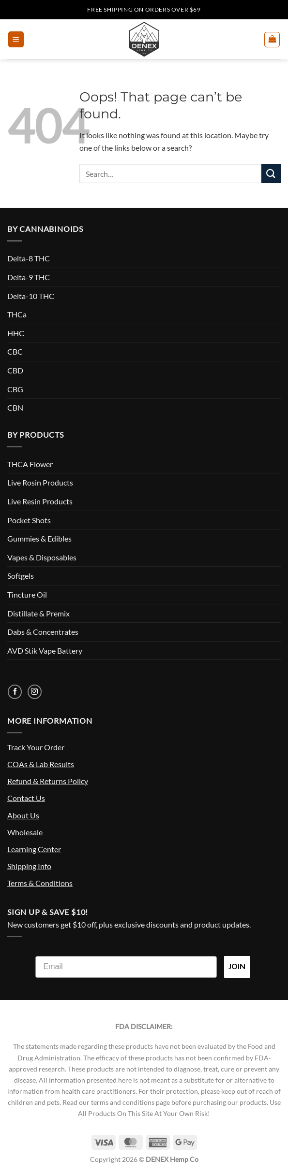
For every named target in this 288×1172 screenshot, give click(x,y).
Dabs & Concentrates (42, 631)
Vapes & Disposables (41, 557)
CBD (15, 370)
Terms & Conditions (40, 882)
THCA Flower (30, 464)
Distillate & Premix (38, 613)
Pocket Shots (29, 520)
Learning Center (34, 849)
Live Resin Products (40, 501)
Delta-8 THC (28, 258)
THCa (17, 314)
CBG (15, 389)
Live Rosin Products (40, 482)
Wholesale (25, 832)
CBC (15, 351)
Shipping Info (29, 866)
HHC (15, 333)
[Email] (126, 967)
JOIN (237, 966)
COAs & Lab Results (40, 764)
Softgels (20, 575)
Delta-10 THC (30, 295)
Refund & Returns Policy (47, 781)
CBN (15, 407)
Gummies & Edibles (39, 538)
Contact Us (26, 797)
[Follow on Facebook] (15, 692)
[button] (16, 39)
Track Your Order (35, 747)
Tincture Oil (27, 594)
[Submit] (271, 173)
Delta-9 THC (28, 277)
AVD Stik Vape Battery (44, 650)
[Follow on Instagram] (35, 692)
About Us (23, 815)
